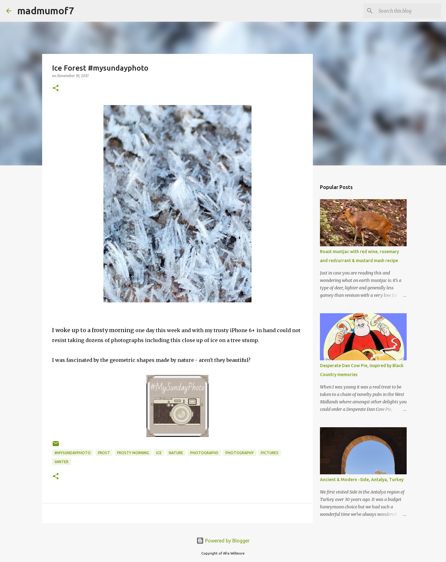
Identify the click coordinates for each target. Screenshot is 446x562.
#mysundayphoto (73, 453)
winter (61, 462)
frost (104, 453)
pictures (269, 453)
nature (176, 453)
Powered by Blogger (223, 540)
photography (239, 453)
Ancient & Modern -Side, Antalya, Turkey (362, 479)
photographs (204, 453)
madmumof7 (45, 10)
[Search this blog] (408, 10)
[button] (55, 88)
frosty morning (133, 453)
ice (159, 453)
